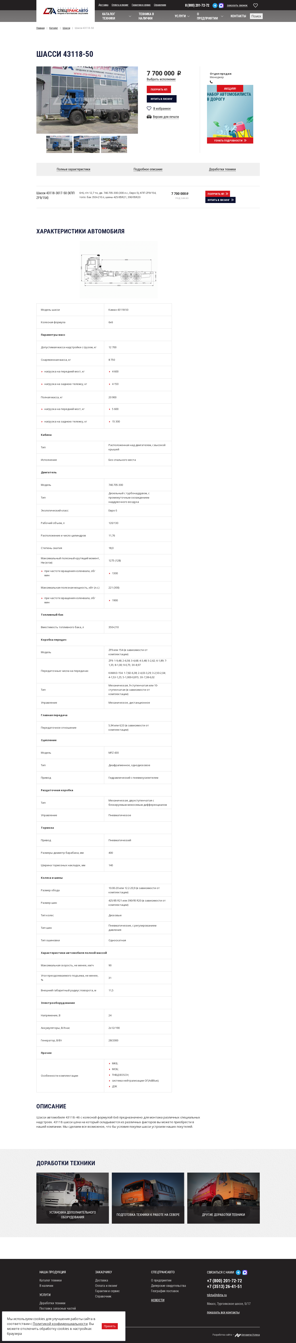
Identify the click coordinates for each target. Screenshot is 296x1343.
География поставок (165, 1291)
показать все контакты (223, 1312)
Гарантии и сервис (141, 4)
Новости (157, 1301)
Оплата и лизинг (120, 4)
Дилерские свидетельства (168, 1286)
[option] (87, 100)
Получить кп (159, 89)
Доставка (103, 4)
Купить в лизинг (162, 98)
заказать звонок (237, 5)
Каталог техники (50, 1281)
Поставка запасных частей (57, 1309)
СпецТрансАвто (65, 11)
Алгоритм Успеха (250, 1335)
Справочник (160, 4)
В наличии (46, 1286)
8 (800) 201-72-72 (197, 5)
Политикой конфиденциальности (60, 1323)
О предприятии (161, 1281)
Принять (110, 1326)
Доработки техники (52, 1303)
